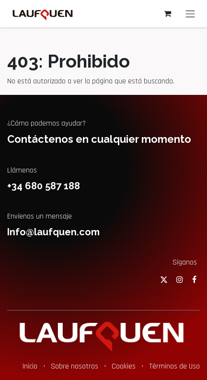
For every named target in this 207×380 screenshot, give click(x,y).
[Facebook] (194, 279)
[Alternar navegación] (190, 13)
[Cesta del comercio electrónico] (167, 13)
